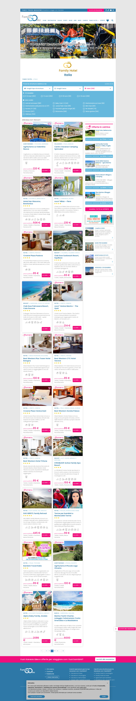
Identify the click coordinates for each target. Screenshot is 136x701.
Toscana (38, 144)
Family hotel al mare (102, 675)
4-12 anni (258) (83, 96)
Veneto (31, 253)
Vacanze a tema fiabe (78, 678)
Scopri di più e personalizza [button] (36, 696)
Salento (74, 563)
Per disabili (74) (89, 109)
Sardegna (33, 303)
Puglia (68, 563)
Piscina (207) (28, 111)
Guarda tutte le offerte (100, 209)
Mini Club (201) (89, 106)
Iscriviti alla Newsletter (95, 10)
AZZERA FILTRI (109, 84)
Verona (68, 356)
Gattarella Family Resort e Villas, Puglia (103, 145)
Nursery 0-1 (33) (29, 109)
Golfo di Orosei (44, 303)
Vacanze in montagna (78, 675)
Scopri (46, 171)
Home (44, 20)
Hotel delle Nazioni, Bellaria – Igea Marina (103, 162)
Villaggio (58, 144)
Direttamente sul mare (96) (94, 103)
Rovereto (32, 198)
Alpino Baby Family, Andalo (36, 617)
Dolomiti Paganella (36, 613)
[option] (68, 45)
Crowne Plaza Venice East (36, 412)
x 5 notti (106, 170)
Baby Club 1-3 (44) (60, 103)
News (79, 20)
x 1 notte (106, 156)
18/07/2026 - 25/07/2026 (92, 156)
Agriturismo (28, 144)
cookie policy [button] (82, 687)
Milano (71, 198)
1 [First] (41, 651)
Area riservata (53, 677)
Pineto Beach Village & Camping (103, 176)
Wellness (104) (29, 114)
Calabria (64, 253)
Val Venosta (42, 510)
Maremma (45, 144)
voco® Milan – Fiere (67, 202)
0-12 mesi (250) (29, 96)
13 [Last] (63, 651)
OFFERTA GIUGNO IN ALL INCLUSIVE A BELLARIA (102, 166)
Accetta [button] (103, 696)
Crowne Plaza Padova (36, 256)
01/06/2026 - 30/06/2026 (92, 170)
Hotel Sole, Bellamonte (103, 130)
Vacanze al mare (76, 673)
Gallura (71, 613)
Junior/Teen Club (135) (62, 106)
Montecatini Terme (72, 510)
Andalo (46, 613)
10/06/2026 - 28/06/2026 (92, 203)
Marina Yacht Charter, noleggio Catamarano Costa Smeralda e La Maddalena (67, 619)
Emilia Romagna (35, 356)
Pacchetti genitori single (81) (64, 109)
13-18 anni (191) (65, 96)
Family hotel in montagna (104, 673)
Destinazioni (52, 20)
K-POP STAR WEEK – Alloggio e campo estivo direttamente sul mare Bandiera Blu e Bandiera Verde (98, 182)
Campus (85, 20)
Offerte (102, 20)
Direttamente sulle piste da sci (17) (36, 106)
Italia (36, 79)
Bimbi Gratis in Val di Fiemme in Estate (102, 134)
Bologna (44, 356)
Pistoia (62, 510)
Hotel (25, 198)
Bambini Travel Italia (36, 567)
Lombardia (64, 198)
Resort (57, 253)
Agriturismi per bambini (103, 678)
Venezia (68, 303)
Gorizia (77, 408)
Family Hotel (94, 20)
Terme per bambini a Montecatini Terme (67, 515)
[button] (107, 683)
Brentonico (41, 198)
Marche (70, 144)
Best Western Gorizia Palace (67, 412)
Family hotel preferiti (107, 20)
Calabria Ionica (74, 253)
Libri (75, 20)
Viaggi (59, 20)
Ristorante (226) (60, 111)
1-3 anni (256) (47, 96)
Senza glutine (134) (91, 111)
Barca (56, 613)
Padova (38, 253)
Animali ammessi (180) (32, 103)
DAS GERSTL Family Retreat (36, 514)
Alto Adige (65, 458)
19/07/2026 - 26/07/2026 (92, 139)
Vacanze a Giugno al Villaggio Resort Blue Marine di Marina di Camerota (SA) (104, 198)
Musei (70, 20)
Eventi (65, 20)
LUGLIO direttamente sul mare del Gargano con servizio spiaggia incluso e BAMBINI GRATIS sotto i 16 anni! (98, 151)
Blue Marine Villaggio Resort (103, 193)
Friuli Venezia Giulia (67, 408)
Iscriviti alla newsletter (105, 659)
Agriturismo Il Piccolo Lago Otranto (66, 567)
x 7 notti (106, 139)
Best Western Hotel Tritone (36, 462)
